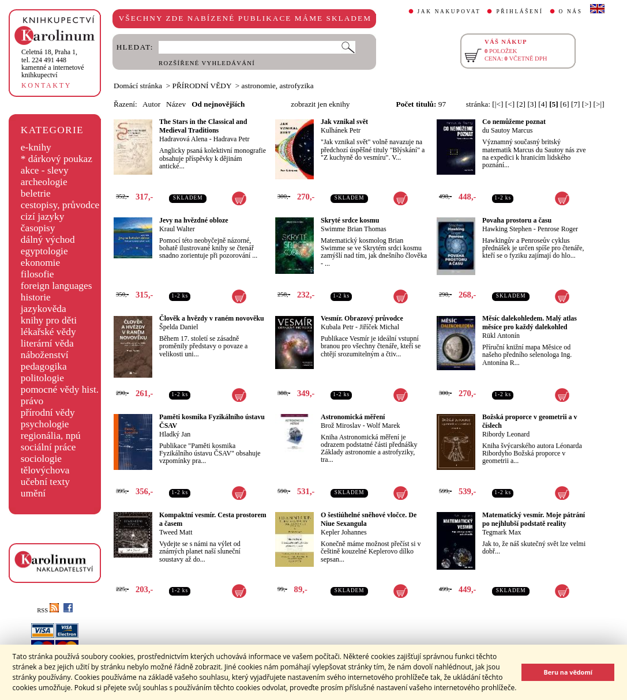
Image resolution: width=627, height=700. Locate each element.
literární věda (47, 343)
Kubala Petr (337, 327)
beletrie (36, 193)
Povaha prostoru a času (516, 220)
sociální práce (48, 447)
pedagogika (44, 366)
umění (33, 493)
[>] (586, 104)
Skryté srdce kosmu (350, 220)
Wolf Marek (383, 425)
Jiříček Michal (379, 327)
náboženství (45, 354)
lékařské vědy (48, 331)
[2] (520, 104)
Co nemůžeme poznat (514, 122)
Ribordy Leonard (506, 434)
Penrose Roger (558, 229)
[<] (510, 104)
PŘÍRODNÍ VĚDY (202, 85)
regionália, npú (51, 435)
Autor (151, 104)
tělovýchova (45, 470)
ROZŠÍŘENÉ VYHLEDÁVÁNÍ (207, 63)
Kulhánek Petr (341, 130)
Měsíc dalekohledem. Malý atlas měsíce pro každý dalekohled (529, 322)
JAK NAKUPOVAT (449, 11)
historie (36, 297)
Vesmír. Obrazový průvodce (362, 318)
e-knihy (36, 147)
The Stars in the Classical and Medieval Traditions (203, 126)
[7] (575, 104)
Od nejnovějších (218, 104)
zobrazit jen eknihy (320, 104)
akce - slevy (45, 170)
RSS (48, 610)
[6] (564, 104)
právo (32, 401)
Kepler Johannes (344, 532)
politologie (42, 377)
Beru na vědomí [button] (567, 672)
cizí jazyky (43, 216)
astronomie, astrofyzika (278, 85)
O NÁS (571, 11)
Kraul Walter (177, 229)
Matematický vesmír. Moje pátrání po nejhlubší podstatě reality (533, 519)
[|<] (497, 104)
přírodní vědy (48, 412)
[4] (542, 104)
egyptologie (44, 251)
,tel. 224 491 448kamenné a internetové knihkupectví (52, 63)
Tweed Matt (175, 532)
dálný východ (48, 239)
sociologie (41, 458)
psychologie (45, 424)
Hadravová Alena (183, 139)
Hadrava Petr (231, 139)
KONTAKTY (46, 85)
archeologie (44, 181)
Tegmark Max (501, 532)
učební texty (45, 481)
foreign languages (56, 285)
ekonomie (40, 262)
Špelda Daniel (178, 327)
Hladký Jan (174, 434)
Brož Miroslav (341, 425)
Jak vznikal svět (344, 122)
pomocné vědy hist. (60, 389)
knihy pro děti (49, 320)
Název (176, 104)
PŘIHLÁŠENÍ (519, 11)
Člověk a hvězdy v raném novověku (211, 318)
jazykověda (43, 308)
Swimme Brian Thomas (353, 229)
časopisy (38, 228)
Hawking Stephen (507, 229)
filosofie (37, 274)
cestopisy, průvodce (60, 205)
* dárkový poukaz (56, 158)
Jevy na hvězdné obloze (193, 220)
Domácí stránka (138, 85)
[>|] (599, 104)
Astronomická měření (353, 417)
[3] (531, 104)
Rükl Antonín (501, 336)
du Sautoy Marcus (507, 130)
